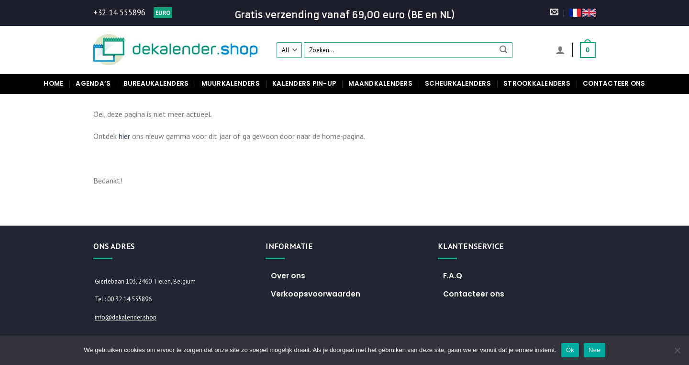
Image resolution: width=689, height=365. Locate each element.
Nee (594, 350)
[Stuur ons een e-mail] (554, 12)
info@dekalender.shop (125, 317)
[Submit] (504, 50)
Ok (570, 350)
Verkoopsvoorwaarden (315, 294)
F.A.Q (452, 276)
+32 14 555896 (119, 12)
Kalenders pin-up (304, 83)
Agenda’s (93, 83)
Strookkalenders (536, 83)
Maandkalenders (380, 83)
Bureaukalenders (156, 83)
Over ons (288, 276)
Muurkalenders (230, 83)
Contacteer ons (614, 83)
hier (124, 136)
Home (53, 83)
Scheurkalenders (458, 83)
